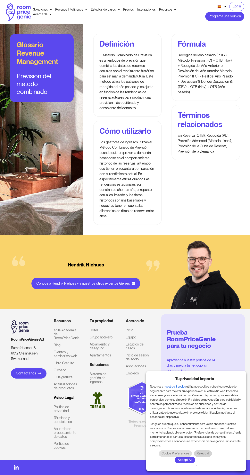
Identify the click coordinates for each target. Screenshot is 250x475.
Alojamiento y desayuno (100, 346)
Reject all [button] (203, 453)
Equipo (131, 337)
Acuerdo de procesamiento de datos (65, 433)
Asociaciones (136, 366)
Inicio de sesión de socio (137, 357)
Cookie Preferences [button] (175, 453)
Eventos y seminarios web (65, 354)
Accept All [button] (185, 460)
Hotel (94, 330)
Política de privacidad (61, 409)
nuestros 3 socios (175, 386)
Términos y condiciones (63, 420)
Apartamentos (100, 355)
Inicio (129, 330)
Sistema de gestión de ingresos (98, 378)
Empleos (132, 373)
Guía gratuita (63, 377)
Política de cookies (61, 446)
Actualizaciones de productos (65, 386)
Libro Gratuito (64, 363)
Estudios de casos (135, 346)
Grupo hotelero (101, 337)
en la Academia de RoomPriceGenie (66, 334)
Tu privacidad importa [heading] (194, 378)
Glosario (60, 370)
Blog (57, 345)
